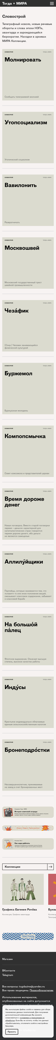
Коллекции (7, 914)
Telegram (7, 975)
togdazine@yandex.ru (32, 986)
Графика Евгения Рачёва (19, 909)
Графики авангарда (21, 914)
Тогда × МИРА (14, 3)
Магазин (7, 959)
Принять (12, 1031)
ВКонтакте (8, 970)
